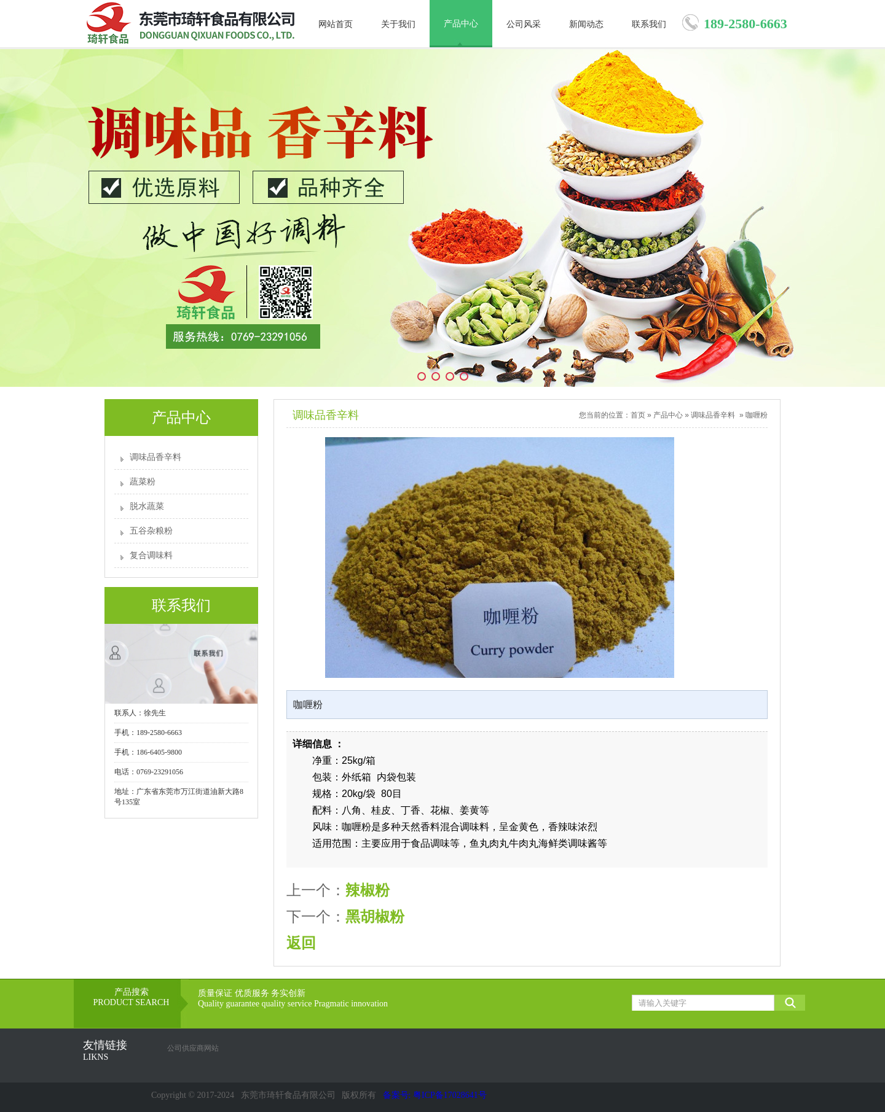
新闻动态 (586, 24)
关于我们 (398, 24)
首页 (638, 415)
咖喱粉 (756, 415)
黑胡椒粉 (374, 916)
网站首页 (335, 24)
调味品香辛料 (155, 457)
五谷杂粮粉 (151, 530)
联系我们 (649, 24)
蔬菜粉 (142, 481)
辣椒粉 (367, 890)
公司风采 (523, 24)
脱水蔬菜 (147, 506)
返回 (301, 943)
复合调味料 (151, 555)
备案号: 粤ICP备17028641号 (435, 1095)
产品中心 (461, 23)
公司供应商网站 (193, 1048)
